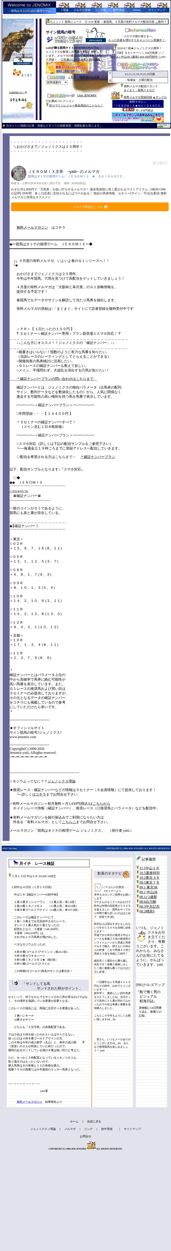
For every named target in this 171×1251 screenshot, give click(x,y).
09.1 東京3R (149, 887)
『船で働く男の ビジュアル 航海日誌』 (148, 996)
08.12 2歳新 (148, 897)
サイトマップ (156, 10)
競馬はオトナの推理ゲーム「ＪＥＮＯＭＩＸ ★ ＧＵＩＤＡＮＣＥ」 (77, 176)
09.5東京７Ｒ (150, 882)
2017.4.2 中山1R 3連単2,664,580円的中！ (135, 56)
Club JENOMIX (86, 95)
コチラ (41, 794)
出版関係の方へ (16, 92)
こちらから (101, 803)
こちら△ (69, 822)
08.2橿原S (147, 911)
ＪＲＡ (72, 77)
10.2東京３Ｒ (150, 878)
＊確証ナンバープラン (97, 457)
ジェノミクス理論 (61, 781)
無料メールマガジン (32, 227)
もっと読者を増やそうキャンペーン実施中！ (136, 40)
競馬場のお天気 (89, 77)
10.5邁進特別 (150, 873)
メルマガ (70, 1129)
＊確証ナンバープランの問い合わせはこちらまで (53, 379)
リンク (88, 1129)
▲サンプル (160, 97)
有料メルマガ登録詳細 (138, 97)
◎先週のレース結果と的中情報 (82, 59)
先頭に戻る (94, 1121)
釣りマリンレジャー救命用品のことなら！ (76, 105)
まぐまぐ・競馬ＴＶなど (139, 90)
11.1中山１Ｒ (149, 868)
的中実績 (107, 1129)
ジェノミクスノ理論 (43, 1129)
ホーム (74, 1121)
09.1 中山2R (149, 892)
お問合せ (85, 1136)
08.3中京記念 (150, 906)
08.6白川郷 (148, 902)
